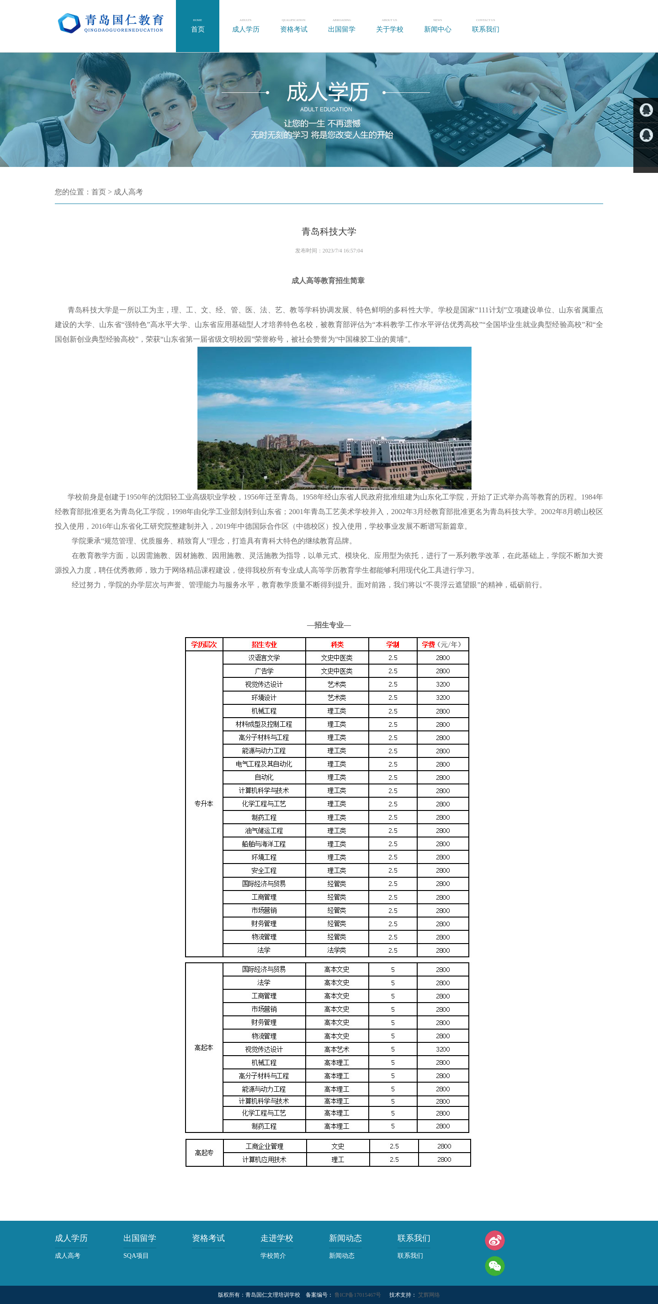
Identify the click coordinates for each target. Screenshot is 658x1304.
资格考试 (208, 1238)
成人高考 (128, 192)
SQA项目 (136, 1255)
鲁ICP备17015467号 (357, 1295)
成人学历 (71, 1238)
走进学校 (276, 1238)
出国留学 (139, 1238)
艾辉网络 (428, 1295)
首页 (98, 192)
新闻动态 (345, 1238)
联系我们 (414, 1238)
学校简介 (273, 1255)
